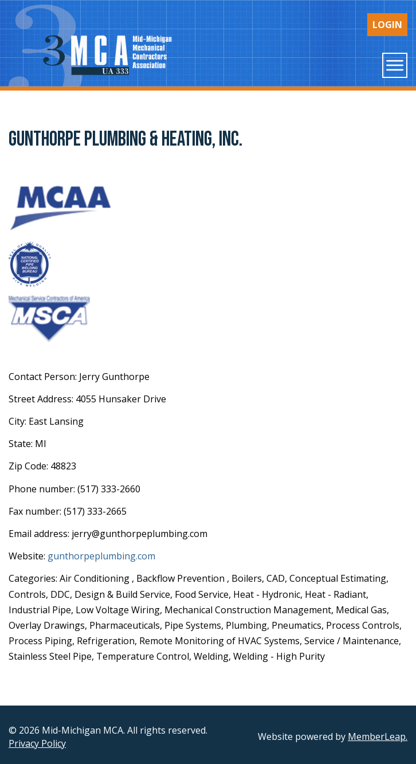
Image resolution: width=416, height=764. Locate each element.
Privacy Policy (37, 743)
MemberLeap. (377, 736)
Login (387, 24)
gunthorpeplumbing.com (101, 556)
